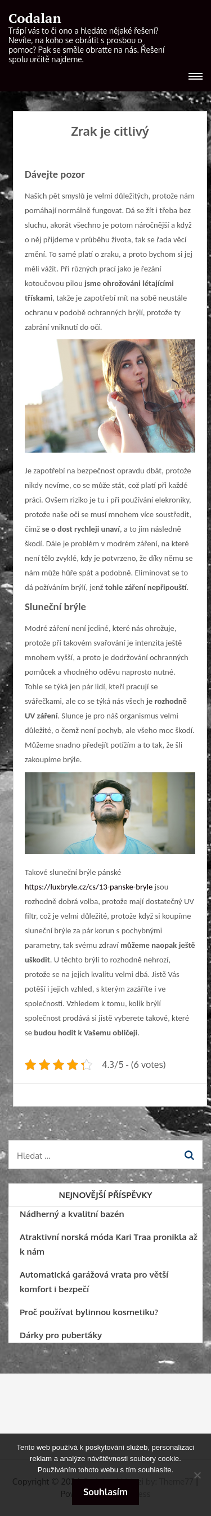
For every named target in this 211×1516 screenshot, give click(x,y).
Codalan (34, 18)
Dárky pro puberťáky (61, 1335)
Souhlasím (105, 1491)
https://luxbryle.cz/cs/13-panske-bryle (88, 887)
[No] (197, 1475)
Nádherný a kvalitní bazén (72, 1214)
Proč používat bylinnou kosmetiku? (89, 1312)
